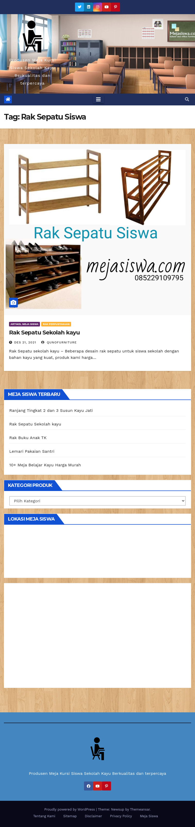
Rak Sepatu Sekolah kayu (44, 332)
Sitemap (70, 816)
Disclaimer (93, 816)
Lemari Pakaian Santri (31, 451)
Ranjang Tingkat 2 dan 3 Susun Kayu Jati (51, 410)
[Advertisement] (97, 637)
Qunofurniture (59, 342)
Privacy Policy (121, 816)
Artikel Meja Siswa (24, 324)
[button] (187, 99)
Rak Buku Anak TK (28, 437)
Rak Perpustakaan (56, 324)
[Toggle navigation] (98, 99)
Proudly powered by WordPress (70, 809)
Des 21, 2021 (25, 342)
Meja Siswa (149, 816)
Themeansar (140, 809)
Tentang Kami (44, 816)
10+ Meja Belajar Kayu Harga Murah (45, 464)
